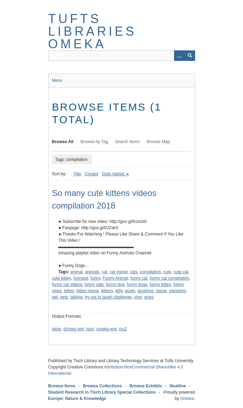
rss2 (123, 328)
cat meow (119, 271)
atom (57, 328)
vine (138, 297)
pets (64, 297)
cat (104, 271)
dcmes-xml (74, 328)
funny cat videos (67, 284)
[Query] (121, 55)
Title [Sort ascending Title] (77, 173)
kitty (118, 290)
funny (95, 278)
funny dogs (137, 284)
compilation (150, 271)
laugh (130, 290)
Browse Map (158, 141)
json (90, 328)
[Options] (179, 55)
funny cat (139, 278)
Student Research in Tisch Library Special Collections (102, 392)
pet (55, 297)
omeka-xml (106, 328)
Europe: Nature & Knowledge (77, 398)
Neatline (178, 386)
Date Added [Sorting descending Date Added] (113, 173)
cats (133, 271)
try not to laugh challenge (108, 297)
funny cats (94, 284)
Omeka (187, 398)
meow (161, 290)
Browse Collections (102, 386)
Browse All (63, 141)
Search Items (127, 141)
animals (92, 271)
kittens (107, 290)
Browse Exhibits (145, 386)
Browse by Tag (94, 141)
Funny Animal (115, 278)
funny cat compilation (169, 278)
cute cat (181, 271)
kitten (69, 290)
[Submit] (190, 55)
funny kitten (160, 284)
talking (76, 297)
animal (76, 271)
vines (149, 297)
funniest (80, 278)
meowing (177, 290)
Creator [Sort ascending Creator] (92, 173)
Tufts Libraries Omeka (92, 31)
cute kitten (61, 278)
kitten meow (88, 290)
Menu (57, 80)
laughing (145, 290)
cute (167, 271)
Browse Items (62, 386)
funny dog (115, 284)
